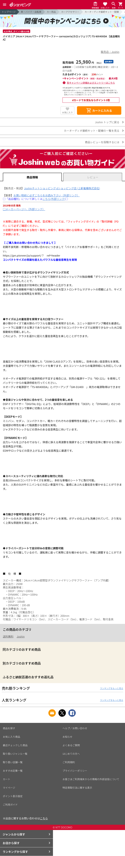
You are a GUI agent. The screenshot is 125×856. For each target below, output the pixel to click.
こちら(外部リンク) (54, 199)
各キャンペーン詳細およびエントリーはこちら (91, 82)
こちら (44, 818)
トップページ (9, 11)
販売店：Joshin (110, 52)
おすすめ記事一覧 (13, 770)
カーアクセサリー (70, 11)
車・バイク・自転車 (31, 11)
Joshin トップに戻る (107, 122)
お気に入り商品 (11, 736)
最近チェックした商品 (15, 745)
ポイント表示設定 (13, 796)
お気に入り (67, 112)
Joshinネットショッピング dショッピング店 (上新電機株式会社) (62, 188)
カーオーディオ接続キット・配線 (102, 11)
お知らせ (67, 736)
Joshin (21, 636)
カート (6, 779)
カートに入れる (99, 110)
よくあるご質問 (71, 745)
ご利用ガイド (10, 804)
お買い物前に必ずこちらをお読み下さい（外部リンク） (46, 195)
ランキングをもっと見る (111, 688)
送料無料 (8, 636)
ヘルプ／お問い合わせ (75, 728)
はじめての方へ (71, 753)
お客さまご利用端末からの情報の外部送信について (91, 779)
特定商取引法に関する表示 (77, 787)
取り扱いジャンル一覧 (15, 753)
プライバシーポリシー (75, 770)
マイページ (9, 787)
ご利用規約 (69, 762)
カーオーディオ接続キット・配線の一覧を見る (91, 130)
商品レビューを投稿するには (102, 142)
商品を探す (9, 728)
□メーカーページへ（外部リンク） (24, 209)
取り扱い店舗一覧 (13, 762)
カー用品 (51, 11)
